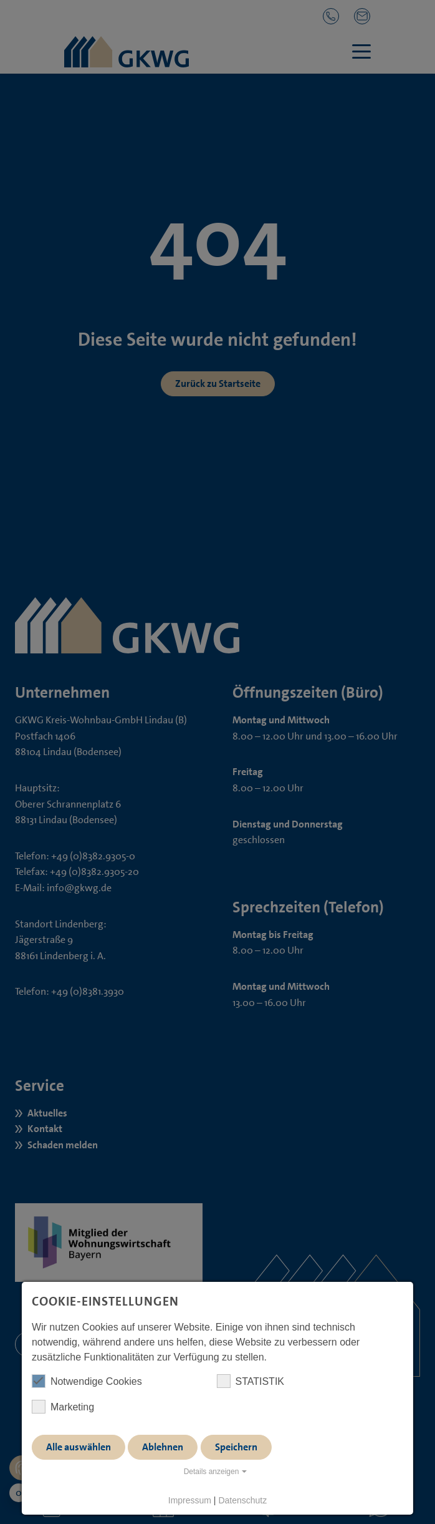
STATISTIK (250, 1381)
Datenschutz (242, 1500)
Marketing (63, 1407)
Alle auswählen (78, 1446)
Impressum (189, 1500)
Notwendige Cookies (87, 1381)
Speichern (236, 1446)
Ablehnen (162, 1446)
